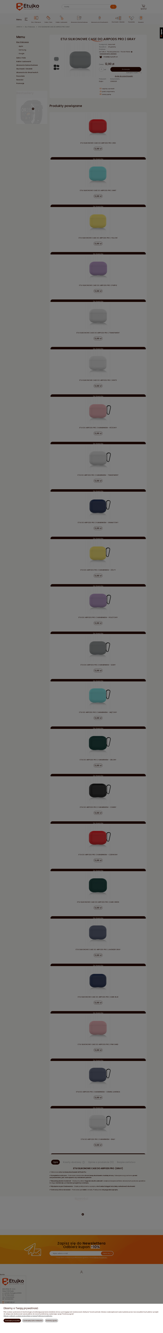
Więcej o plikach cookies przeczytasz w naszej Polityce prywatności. (28, 1316)
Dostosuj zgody (51, 1320)
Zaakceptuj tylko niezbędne (32, 1320)
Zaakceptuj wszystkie (12, 1320)
